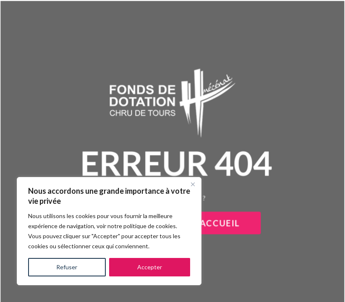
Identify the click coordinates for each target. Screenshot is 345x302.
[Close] (193, 184)
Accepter (149, 267)
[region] (109, 231)
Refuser (66, 267)
